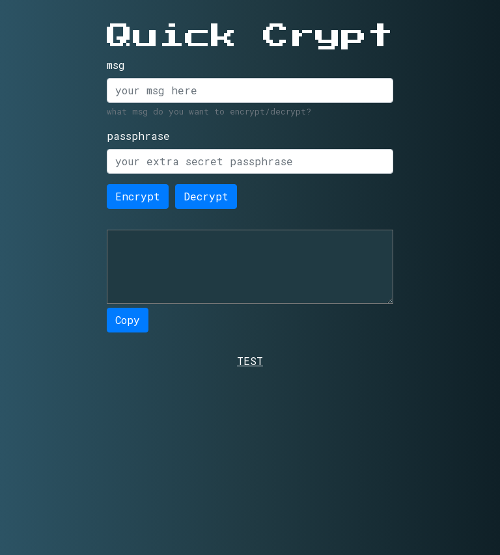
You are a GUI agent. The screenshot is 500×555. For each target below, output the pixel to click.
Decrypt (206, 196)
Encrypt (137, 196)
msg (116, 65)
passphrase (138, 135)
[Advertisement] (250, 460)
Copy (127, 320)
